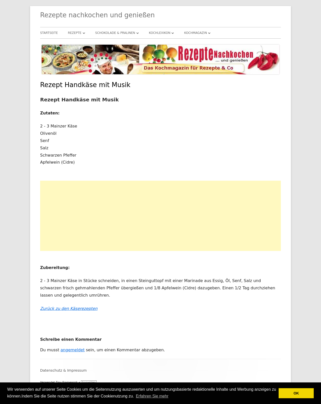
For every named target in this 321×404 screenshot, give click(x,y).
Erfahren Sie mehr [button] (152, 396)
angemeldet (72, 350)
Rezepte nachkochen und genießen (97, 15)
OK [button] (296, 393)
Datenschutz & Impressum (63, 370)
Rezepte (75, 33)
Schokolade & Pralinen (115, 33)
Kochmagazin (195, 33)
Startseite (49, 33)
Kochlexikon (160, 33)
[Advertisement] (160, 216)
